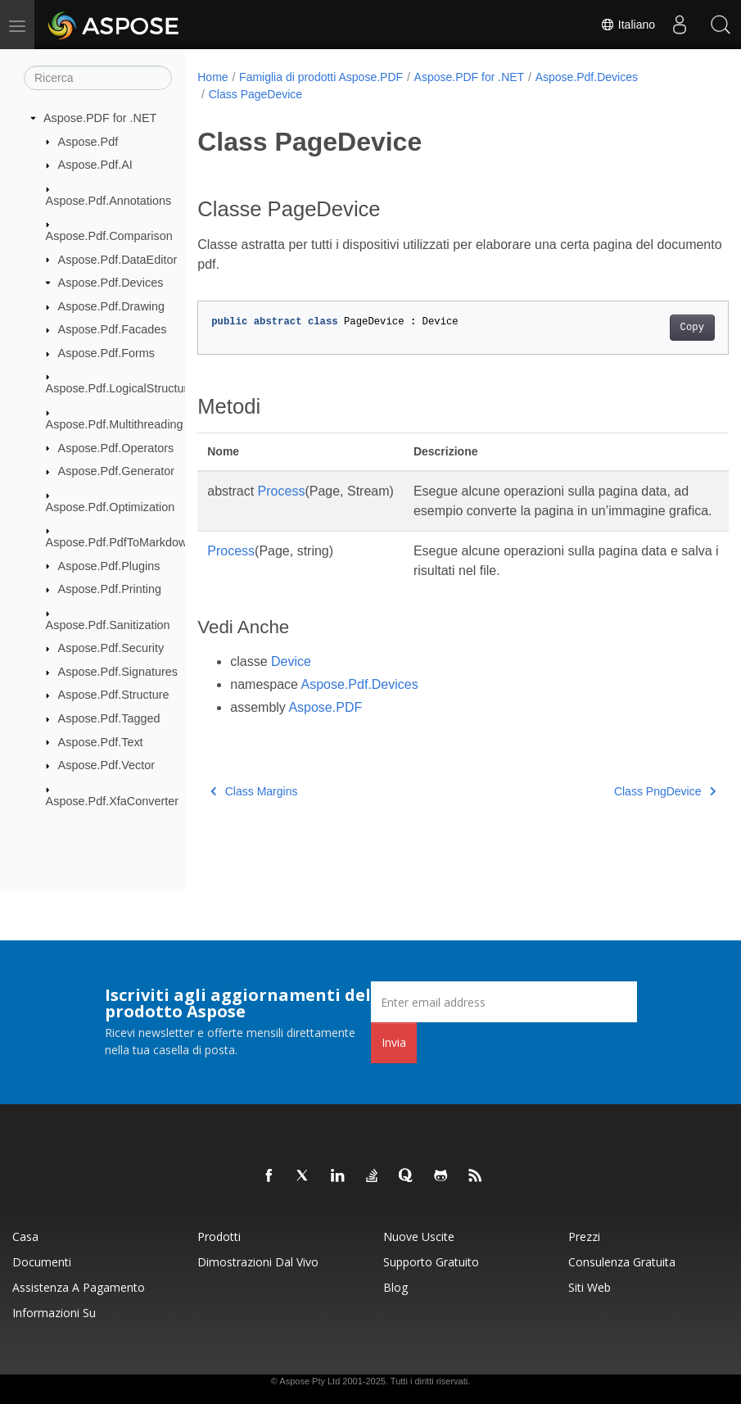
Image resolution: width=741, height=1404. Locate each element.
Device (291, 681)
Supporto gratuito (431, 1262)
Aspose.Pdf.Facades (112, 329)
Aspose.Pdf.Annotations (109, 199)
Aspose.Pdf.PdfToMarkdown (120, 542)
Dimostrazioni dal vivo (258, 1262)
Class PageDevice (255, 94)
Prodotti (219, 1236)
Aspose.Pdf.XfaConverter (112, 800)
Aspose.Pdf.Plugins (109, 565)
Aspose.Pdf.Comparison (109, 235)
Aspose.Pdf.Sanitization (108, 624)
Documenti (41, 1262)
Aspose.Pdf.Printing (109, 589)
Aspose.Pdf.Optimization (110, 506)
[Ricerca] (98, 78)
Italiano (627, 24)
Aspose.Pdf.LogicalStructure (120, 388)
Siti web (589, 1287)
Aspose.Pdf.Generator (116, 471)
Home (212, 77)
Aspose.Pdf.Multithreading (114, 424)
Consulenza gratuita (621, 1262)
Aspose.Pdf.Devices (111, 282)
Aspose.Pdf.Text (100, 741)
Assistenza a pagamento (78, 1287)
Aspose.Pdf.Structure (113, 694)
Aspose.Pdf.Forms (106, 353)
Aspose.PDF (325, 727)
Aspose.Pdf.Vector (106, 765)
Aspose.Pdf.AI (95, 164)
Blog (395, 1287)
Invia (394, 1042)
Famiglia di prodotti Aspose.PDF (321, 77)
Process (281, 491)
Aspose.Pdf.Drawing (111, 306)
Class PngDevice (627, 810)
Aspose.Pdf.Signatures (118, 671)
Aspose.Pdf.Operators (116, 447)
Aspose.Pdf (88, 140)
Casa (25, 1236)
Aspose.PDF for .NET (99, 118)
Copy (654, 327)
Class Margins (253, 810)
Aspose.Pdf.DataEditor (118, 258)
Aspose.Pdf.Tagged (109, 718)
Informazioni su (54, 1312)
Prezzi (584, 1236)
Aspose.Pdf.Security (111, 647)
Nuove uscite (418, 1236)
